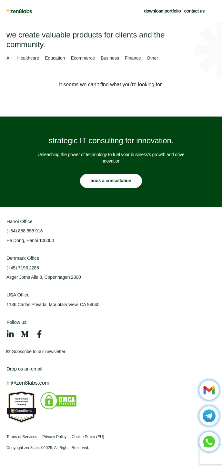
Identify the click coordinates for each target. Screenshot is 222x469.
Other (152, 58)
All (9, 58)
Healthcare (28, 58)
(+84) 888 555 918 (24, 230)
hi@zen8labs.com (27, 383)
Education (55, 58)
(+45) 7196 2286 (22, 267)
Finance (133, 58)
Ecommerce (83, 58)
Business (110, 58)
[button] (212, 11)
